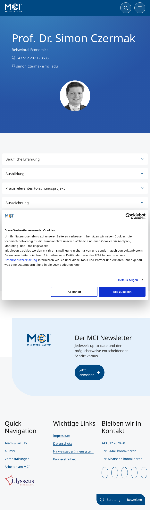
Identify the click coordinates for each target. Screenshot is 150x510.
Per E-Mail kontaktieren (119, 451)
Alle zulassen (122, 291)
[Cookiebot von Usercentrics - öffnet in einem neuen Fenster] (128, 216)
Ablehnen (74, 291)
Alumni (10, 451)
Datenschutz (62, 443)
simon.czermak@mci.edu (35, 66)
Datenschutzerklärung (20, 260)
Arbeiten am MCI (17, 466)
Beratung (110, 499)
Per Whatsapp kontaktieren (122, 459)
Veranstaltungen (17, 459)
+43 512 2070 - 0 (113, 443)
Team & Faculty (16, 443)
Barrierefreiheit (64, 459)
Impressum (61, 435)
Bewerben (134, 499)
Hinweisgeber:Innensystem (73, 451)
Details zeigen (128, 280)
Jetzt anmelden (89, 372)
